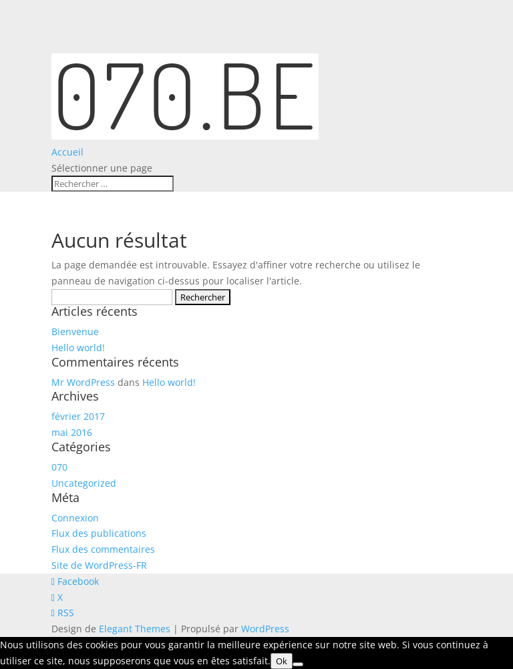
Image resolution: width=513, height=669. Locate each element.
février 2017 (78, 416)
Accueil (67, 152)
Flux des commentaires (103, 549)
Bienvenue (75, 331)
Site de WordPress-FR (99, 565)
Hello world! (78, 347)
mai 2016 (71, 432)
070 (59, 467)
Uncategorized (83, 483)
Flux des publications (98, 533)
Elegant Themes (134, 628)
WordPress (265, 628)
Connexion (75, 517)
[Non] (298, 664)
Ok (281, 661)
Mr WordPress (83, 382)
